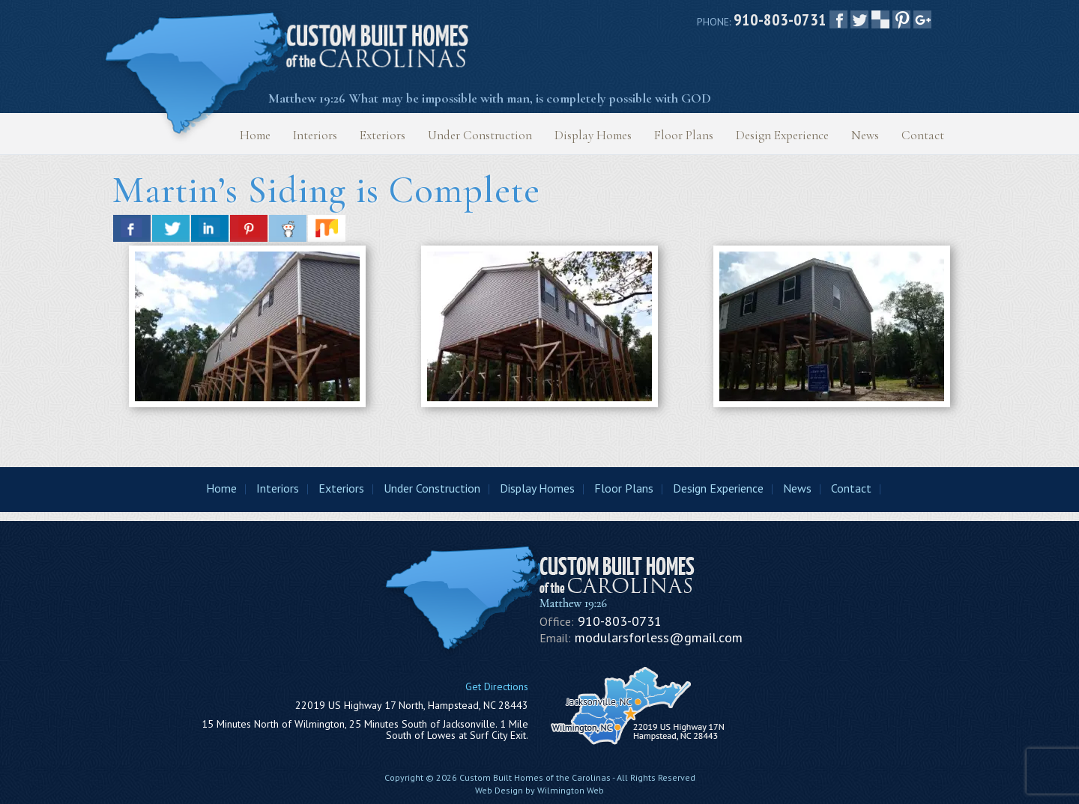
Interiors (315, 135)
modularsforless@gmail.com (659, 637)
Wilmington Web (570, 790)
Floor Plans (683, 135)
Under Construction (480, 135)
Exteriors (382, 135)
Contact (922, 135)
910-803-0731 (780, 19)
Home (255, 135)
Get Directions (496, 686)
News (865, 135)
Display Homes (593, 135)
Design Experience (782, 135)
